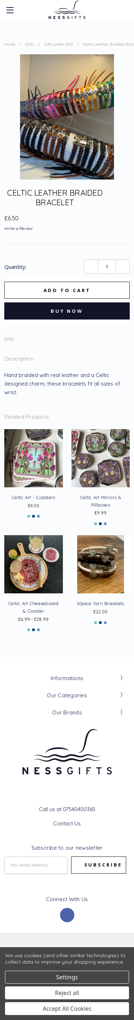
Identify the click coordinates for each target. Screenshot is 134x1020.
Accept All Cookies (67, 1009)
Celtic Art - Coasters (33, 497)
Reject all (67, 993)
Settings (67, 977)
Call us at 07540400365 (67, 809)
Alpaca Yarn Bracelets (100, 603)
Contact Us (67, 823)
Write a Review (18, 228)
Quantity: (15, 266)
